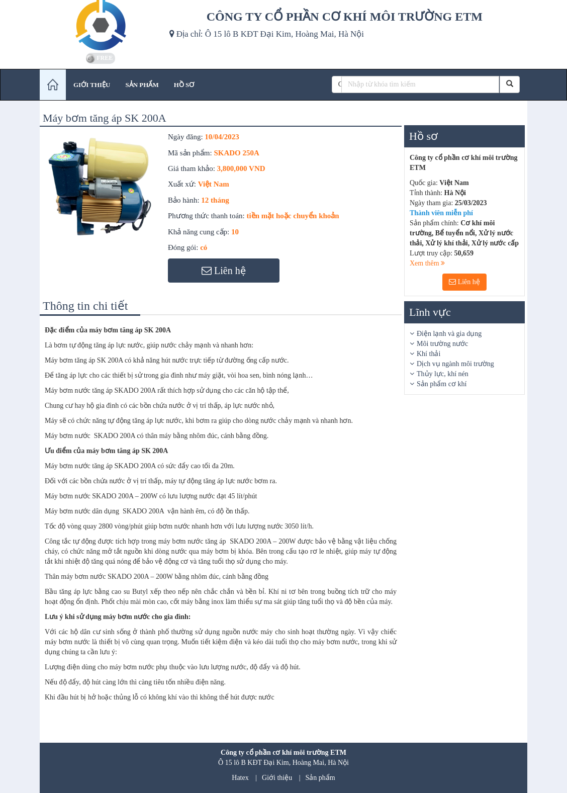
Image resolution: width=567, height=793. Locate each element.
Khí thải (428, 354)
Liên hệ (464, 282)
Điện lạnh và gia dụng (449, 333)
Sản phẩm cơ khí (441, 384)
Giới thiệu (277, 777)
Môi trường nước (442, 343)
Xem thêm (427, 263)
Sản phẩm (320, 777)
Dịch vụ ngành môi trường (455, 364)
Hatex (240, 777)
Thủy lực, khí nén (442, 374)
